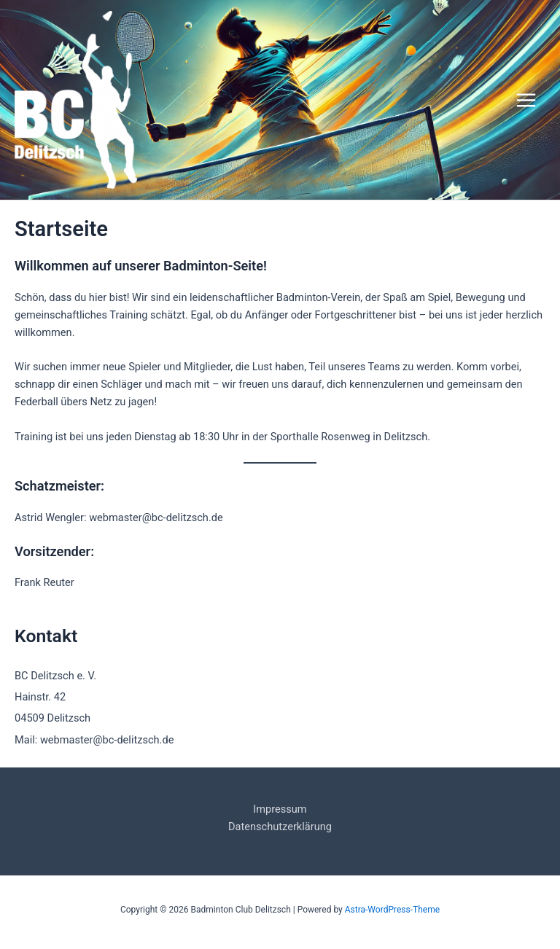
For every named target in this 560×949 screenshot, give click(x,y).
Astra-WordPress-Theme (392, 910)
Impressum (279, 809)
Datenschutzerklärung (280, 826)
